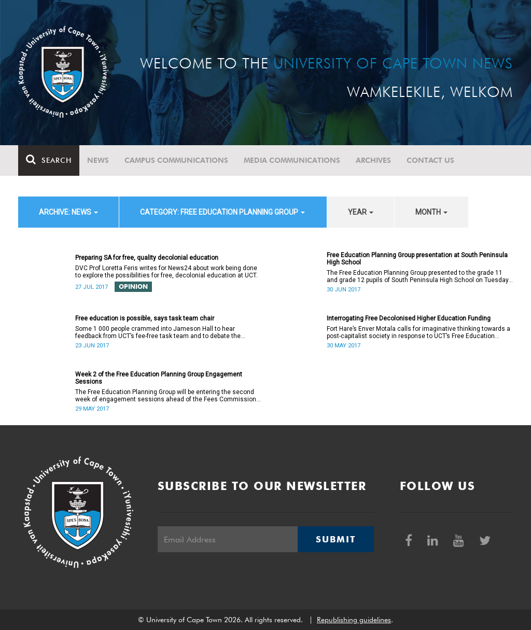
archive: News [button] (68, 212)
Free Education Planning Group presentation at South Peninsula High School (417, 258)
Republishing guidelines (354, 619)
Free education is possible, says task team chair (144, 318)
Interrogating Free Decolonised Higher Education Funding (409, 318)
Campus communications (176, 160)
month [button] (431, 212)
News (98, 160)
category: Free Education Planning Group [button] (222, 212)
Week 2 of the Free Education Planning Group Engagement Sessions (158, 378)
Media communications (292, 160)
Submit (335, 539)
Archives (373, 160)
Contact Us (430, 160)
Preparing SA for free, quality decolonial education (146, 257)
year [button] (360, 212)
